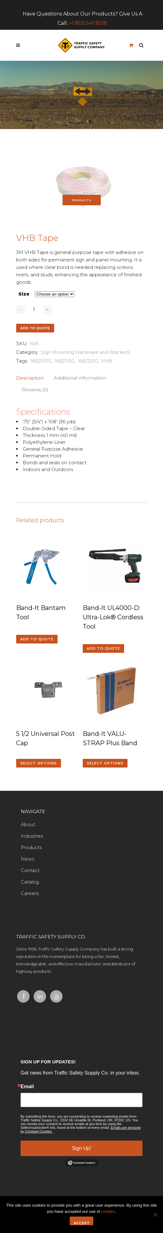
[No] (155, 1215)
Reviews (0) (35, 390)
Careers (30, 893)
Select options (38, 763)
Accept (81, 1223)
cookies (108, 1211)
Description (30, 378)
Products (31, 847)
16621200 (87, 361)
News (27, 859)
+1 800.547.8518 (88, 23)
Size (24, 294)
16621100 (64, 361)
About (28, 824)
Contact (30, 870)
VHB (106, 361)
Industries (32, 836)
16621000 (40, 361)
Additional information (80, 378)
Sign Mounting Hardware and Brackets (85, 352)
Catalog (30, 882)
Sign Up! (81, 1148)
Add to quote (35, 328)
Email (27, 1086)
